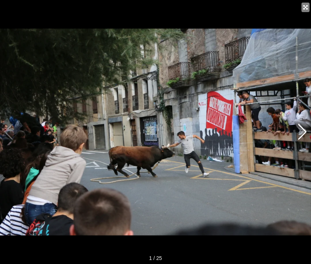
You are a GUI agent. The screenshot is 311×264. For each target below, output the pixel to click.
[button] (302, 132)
